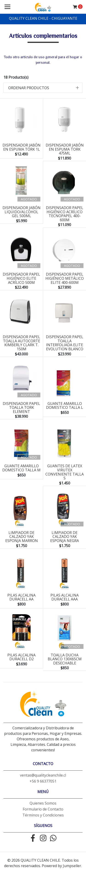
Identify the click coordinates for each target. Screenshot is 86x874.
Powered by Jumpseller (61, 865)
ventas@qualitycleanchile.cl (43, 775)
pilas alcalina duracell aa (21, 597)
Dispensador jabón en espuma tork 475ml (65, 149)
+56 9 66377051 (43, 781)
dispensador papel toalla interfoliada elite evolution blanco (64, 342)
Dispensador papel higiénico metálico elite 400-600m (64, 278)
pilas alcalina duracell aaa (64, 597)
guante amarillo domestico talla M (21, 468)
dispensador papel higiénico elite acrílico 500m (21, 278)
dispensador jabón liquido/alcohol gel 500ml (22, 211)
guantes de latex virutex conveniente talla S (64, 472)
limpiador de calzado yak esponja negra (64, 536)
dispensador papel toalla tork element (21, 407)
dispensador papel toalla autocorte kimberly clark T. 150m (21, 342)
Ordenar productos (28, 87)
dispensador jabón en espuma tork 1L (22, 147)
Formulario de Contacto (43, 809)
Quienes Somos (43, 803)
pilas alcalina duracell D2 (21, 657)
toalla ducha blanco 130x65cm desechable (65, 659)
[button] (43, 88)
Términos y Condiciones (43, 815)
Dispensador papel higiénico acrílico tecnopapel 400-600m (64, 213)
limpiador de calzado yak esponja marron (21, 536)
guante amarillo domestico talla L (64, 405)
